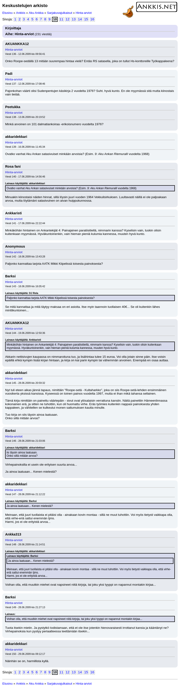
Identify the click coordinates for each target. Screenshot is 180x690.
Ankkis (20, 13)
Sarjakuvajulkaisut (59, 13)
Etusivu (7, 13)
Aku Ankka (36, 13)
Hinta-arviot (84, 13)
